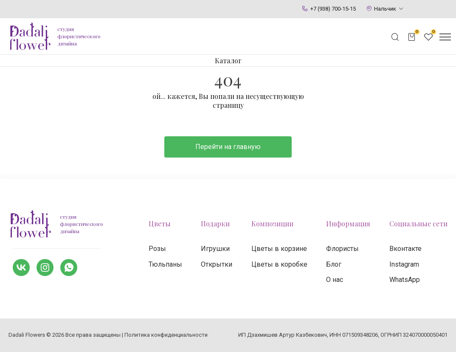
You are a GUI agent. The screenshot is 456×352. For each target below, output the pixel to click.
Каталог (228, 60)
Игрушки (215, 249)
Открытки (216, 264)
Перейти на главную (228, 147)
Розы (157, 249)
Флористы (342, 249)
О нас (334, 280)
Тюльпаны (165, 264)
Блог (333, 264)
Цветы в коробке (279, 264)
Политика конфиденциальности (166, 335)
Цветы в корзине (279, 249)
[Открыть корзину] (412, 37)
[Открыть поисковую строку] (395, 37)
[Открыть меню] (445, 37)
